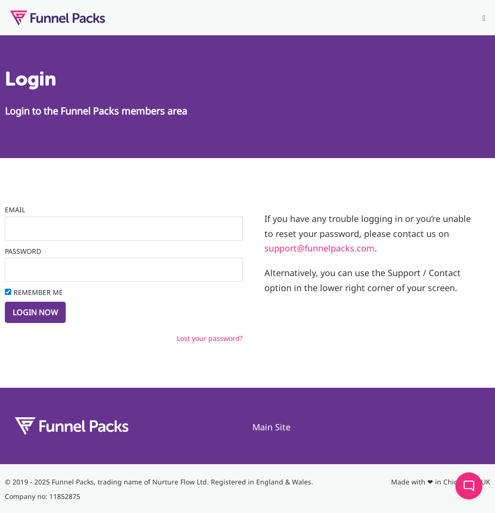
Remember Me (38, 292)
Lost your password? (210, 338)
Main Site (271, 427)
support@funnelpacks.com (319, 248)
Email (15, 209)
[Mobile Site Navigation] (483, 18)
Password (23, 251)
